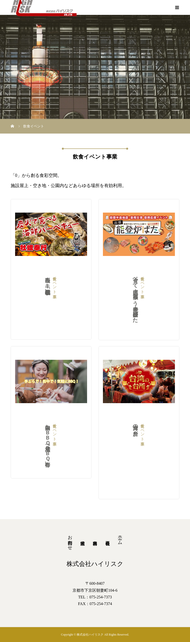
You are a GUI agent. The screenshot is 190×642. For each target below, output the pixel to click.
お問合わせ (70, 540)
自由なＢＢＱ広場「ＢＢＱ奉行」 (47, 439)
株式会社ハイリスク (95, 563)
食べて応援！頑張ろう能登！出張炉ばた (135, 297)
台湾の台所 (135, 450)
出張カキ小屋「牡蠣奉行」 (47, 296)
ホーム (120, 537)
